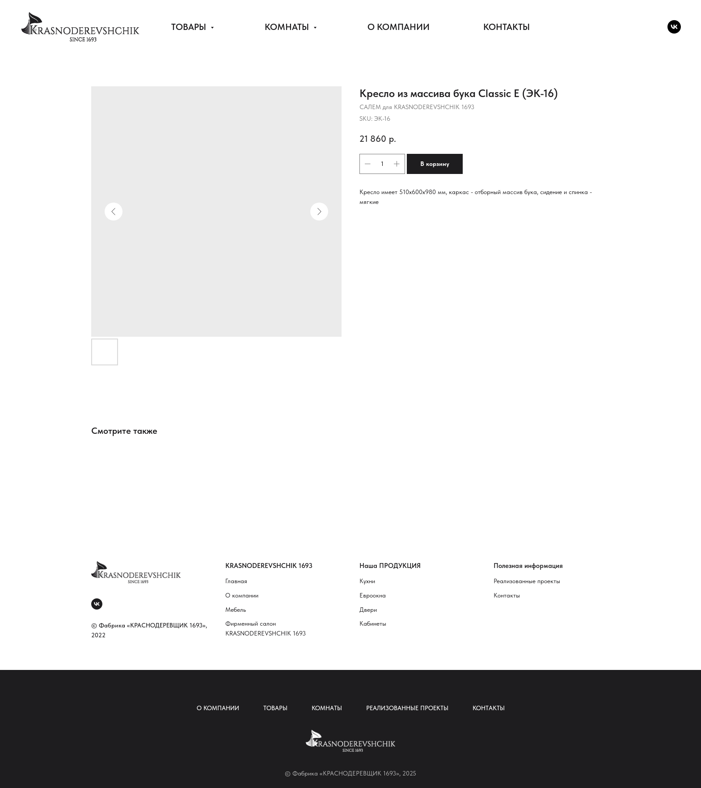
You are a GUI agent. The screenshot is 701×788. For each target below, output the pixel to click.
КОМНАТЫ (288, 26)
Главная (236, 581)
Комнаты (327, 708)
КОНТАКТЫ (506, 26)
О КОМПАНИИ (398, 26)
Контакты (507, 595)
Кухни (367, 581)
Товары (275, 708)
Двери (368, 609)
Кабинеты (372, 623)
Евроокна (372, 595)
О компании (241, 595)
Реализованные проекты (527, 581)
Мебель (235, 609)
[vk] (674, 27)
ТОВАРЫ (189, 26)
